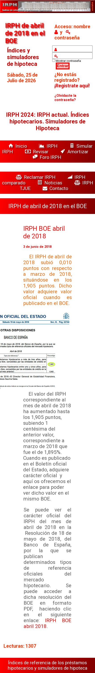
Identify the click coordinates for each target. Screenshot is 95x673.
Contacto (56, 188)
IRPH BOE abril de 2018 (44, 232)
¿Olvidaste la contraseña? (65, 97)
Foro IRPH (48, 157)
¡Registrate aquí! (72, 85)
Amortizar (74, 151)
